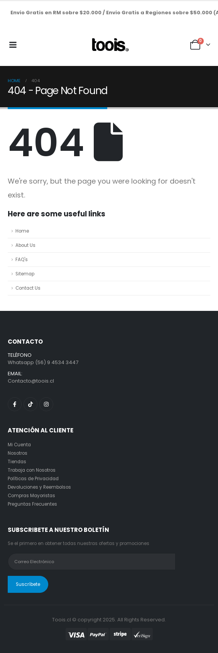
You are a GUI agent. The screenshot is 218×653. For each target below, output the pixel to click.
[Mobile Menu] (13, 44)
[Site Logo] (109, 45)
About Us (25, 245)
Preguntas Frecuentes (32, 504)
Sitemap (24, 274)
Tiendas (17, 462)
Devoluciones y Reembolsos (39, 487)
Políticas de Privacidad (33, 479)
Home (22, 231)
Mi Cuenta (19, 445)
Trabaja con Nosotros (32, 470)
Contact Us (28, 288)
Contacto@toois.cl (31, 381)
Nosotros (17, 453)
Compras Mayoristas (31, 496)
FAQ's (21, 259)
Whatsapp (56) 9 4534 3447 (43, 362)
